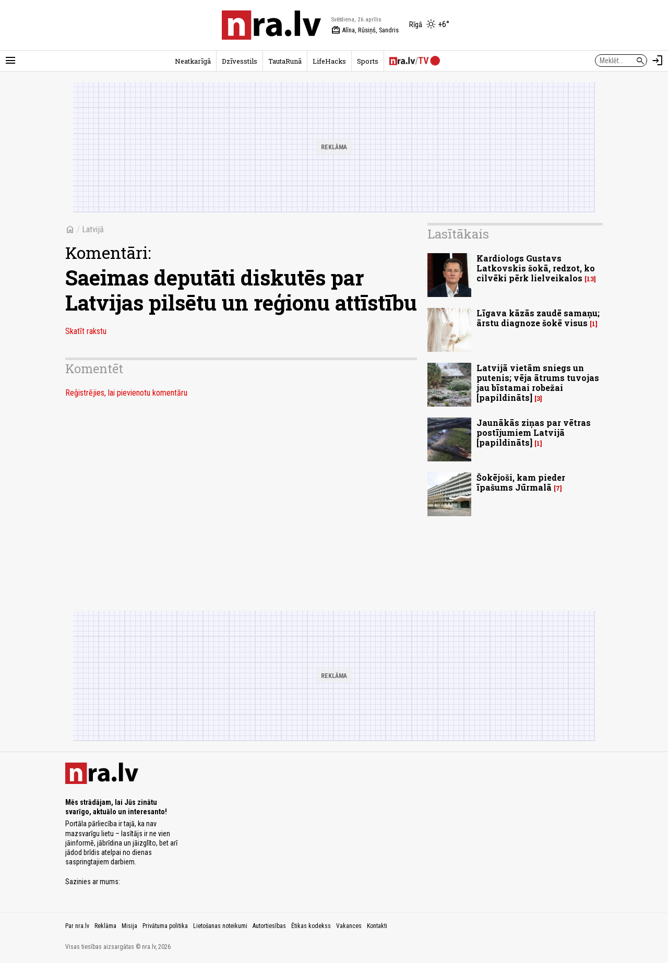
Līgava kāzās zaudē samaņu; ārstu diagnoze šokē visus (538, 317)
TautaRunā (285, 61)
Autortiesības (269, 926)
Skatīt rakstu (85, 331)
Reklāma (105, 926)
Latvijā (93, 229)
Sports (367, 61)
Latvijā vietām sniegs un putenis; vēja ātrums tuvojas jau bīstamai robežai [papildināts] (537, 382)
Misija (129, 926)
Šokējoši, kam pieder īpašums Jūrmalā (520, 482)
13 (590, 279)
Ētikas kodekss (311, 926)
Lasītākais (458, 233)
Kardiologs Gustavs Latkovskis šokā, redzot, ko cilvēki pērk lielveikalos (535, 268)
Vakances (349, 926)
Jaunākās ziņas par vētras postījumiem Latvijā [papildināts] (533, 432)
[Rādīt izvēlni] (10, 60)
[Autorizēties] (657, 60)
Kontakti (377, 926)
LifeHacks (329, 61)
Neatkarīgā (193, 61)
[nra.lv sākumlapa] (271, 25)
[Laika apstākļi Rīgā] (429, 25)
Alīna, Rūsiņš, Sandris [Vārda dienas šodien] (365, 30)
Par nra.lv (77, 926)
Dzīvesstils (239, 61)
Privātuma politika (165, 926)
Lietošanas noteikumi (220, 926)
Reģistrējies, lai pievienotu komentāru (126, 393)
